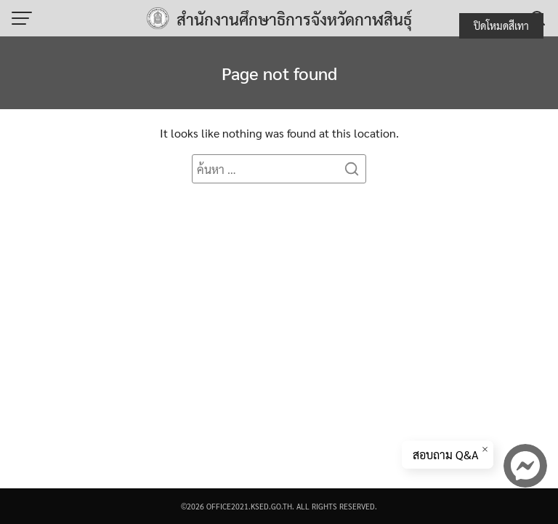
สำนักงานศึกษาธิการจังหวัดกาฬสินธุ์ (294, 19)
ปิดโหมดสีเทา (501, 25)
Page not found (279, 72)
